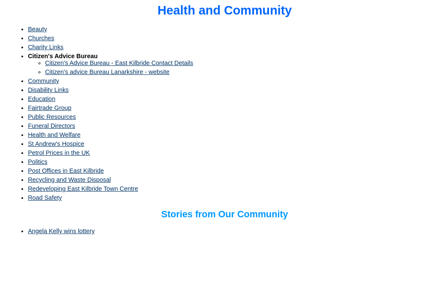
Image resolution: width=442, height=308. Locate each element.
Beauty (37, 29)
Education (41, 98)
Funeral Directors (51, 125)
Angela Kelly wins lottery (61, 231)
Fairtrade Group (50, 107)
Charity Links (45, 47)
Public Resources (52, 116)
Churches (41, 38)
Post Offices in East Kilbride (66, 170)
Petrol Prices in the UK (59, 152)
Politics (38, 161)
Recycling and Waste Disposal (69, 179)
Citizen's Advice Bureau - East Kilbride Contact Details (119, 62)
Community (43, 80)
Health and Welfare (54, 134)
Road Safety (45, 197)
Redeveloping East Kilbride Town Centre (83, 188)
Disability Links (48, 89)
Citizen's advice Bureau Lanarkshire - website (107, 71)
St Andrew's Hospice (56, 143)
